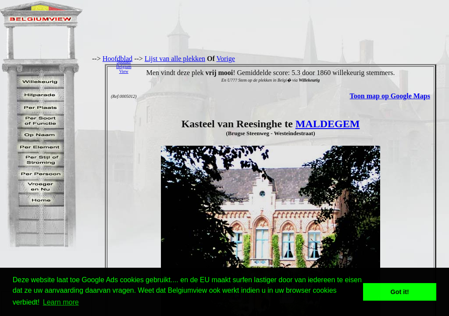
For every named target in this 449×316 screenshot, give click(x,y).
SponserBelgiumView (123, 66)
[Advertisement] (292, 66)
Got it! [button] (400, 291)
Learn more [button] (61, 302)
